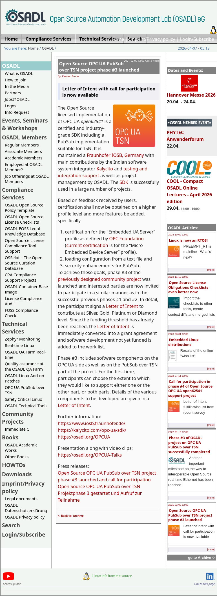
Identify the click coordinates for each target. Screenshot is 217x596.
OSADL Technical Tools (26, 405)
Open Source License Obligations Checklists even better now (188, 287)
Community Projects (18, 417)
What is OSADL (19, 73)
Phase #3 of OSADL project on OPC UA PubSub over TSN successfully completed (189, 444)
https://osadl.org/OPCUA (84, 437)
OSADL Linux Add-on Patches (24, 378)
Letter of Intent (122, 306)
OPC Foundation (126, 238)
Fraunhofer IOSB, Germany (115, 155)
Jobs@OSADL (17, 99)
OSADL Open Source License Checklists (24, 219)
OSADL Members (24, 137)
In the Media (17, 86)
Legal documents (21, 498)
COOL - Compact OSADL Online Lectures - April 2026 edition (189, 188)
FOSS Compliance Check (21, 313)
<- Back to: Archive (71, 516)
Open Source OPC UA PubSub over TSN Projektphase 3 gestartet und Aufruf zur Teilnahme (100, 493)
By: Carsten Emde (68, 76)
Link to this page (204, 584)
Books (10, 437)
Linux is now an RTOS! (188, 240)
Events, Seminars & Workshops (25, 124)
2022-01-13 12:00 (178, 432)
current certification (87, 245)
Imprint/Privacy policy (152, 39)
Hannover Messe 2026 (191, 92)
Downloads (17, 474)
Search (11, 525)
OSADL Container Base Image (26, 289)
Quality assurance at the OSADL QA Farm (24, 366)
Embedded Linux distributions (183, 342)
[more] (210, 269)
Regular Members (22, 145)
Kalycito (105, 169)
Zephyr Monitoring (23, 339)
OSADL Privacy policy (25, 517)
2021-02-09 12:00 (178, 504)
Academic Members (23, 158)
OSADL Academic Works (21, 447)
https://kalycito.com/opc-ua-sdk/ (92, 430)
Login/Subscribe (197, 39)
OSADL (48, 48)
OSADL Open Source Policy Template (24, 207)
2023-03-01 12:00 (178, 334)
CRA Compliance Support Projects (20, 277)
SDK (123, 182)
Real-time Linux (19, 345)
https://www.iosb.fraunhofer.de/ (91, 423)
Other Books (16, 456)
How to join (15, 80)
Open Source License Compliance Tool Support (25, 246)
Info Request (17, 112)
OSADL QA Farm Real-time (25, 354)
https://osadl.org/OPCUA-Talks (90, 455)
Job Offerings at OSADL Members (27, 179)
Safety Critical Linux (23, 399)
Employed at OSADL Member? (24, 167)
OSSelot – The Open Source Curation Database (23, 263)
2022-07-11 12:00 (178, 375)
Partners (13, 92)
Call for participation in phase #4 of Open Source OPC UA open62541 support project (190, 388)
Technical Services (14, 327)
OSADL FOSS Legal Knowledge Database (25, 231)
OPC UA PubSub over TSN (25, 390)
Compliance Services (18, 193)
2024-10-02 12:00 (178, 234)
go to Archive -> (201, 557)
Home (117, 39)
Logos (10, 105)
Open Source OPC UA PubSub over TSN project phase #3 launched (190, 515)
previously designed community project (99, 279)
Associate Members (23, 151)
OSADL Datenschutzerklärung (26, 507)
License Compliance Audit (23, 301)
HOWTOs (14, 465)
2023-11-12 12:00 (178, 276)
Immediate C (17, 429)
